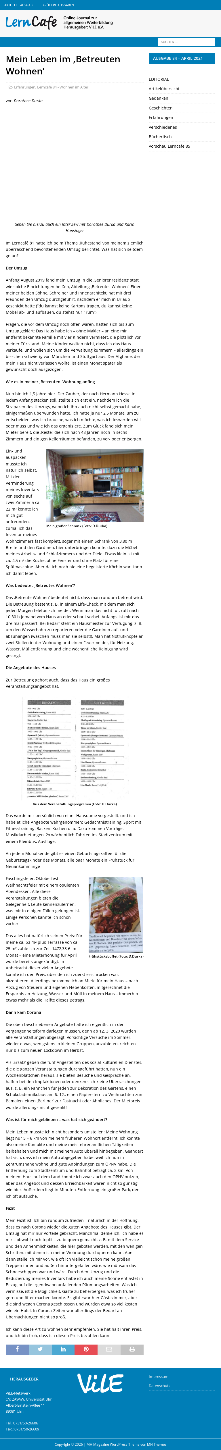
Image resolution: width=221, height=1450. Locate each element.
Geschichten (161, 108)
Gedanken (158, 98)
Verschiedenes (163, 127)
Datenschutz (159, 1385)
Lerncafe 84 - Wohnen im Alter (62, 87)
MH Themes (157, 1444)
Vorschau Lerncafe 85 (169, 146)
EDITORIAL (159, 79)
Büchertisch (160, 136)
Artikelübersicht (164, 88)
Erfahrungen (24, 87)
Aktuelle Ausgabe (19, 5)
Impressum (158, 1376)
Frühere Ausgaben (58, 5)
